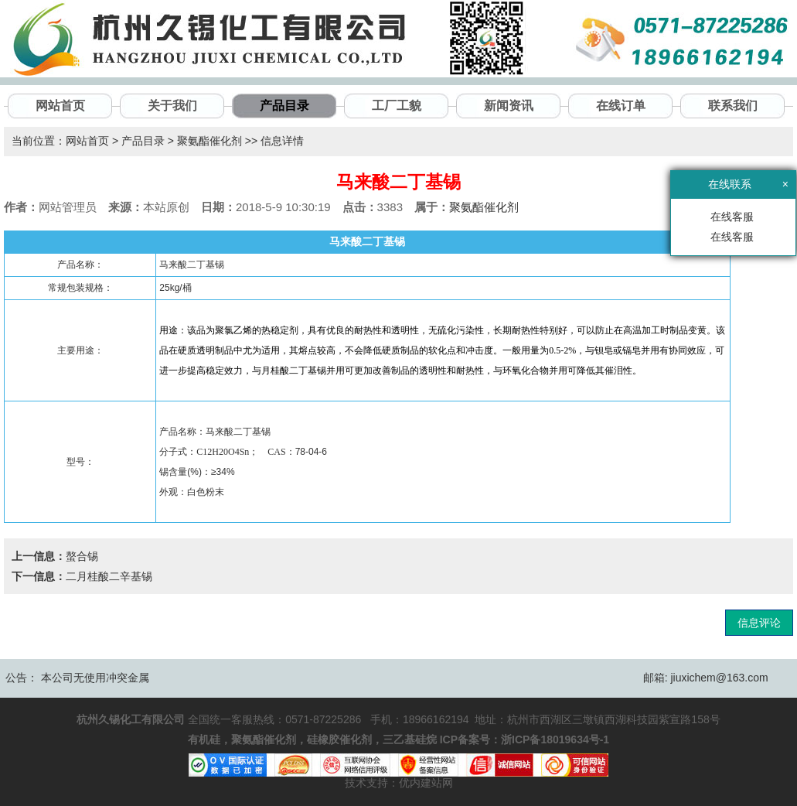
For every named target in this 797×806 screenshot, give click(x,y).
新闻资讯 (508, 105)
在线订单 (620, 105)
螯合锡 (82, 556)
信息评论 (759, 622)
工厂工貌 (396, 105)
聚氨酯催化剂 (209, 141)
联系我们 (733, 105)
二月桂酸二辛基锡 (109, 576)
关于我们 (172, 105)
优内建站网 (426, 783)
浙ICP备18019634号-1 (555, 739)
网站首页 (60, 105)
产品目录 (284, 105)
